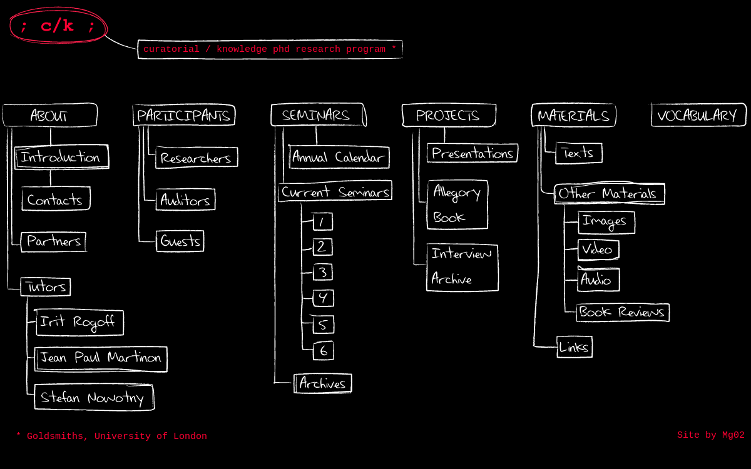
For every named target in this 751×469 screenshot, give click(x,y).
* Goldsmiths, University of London (111, 436)
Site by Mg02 (711, 435)
